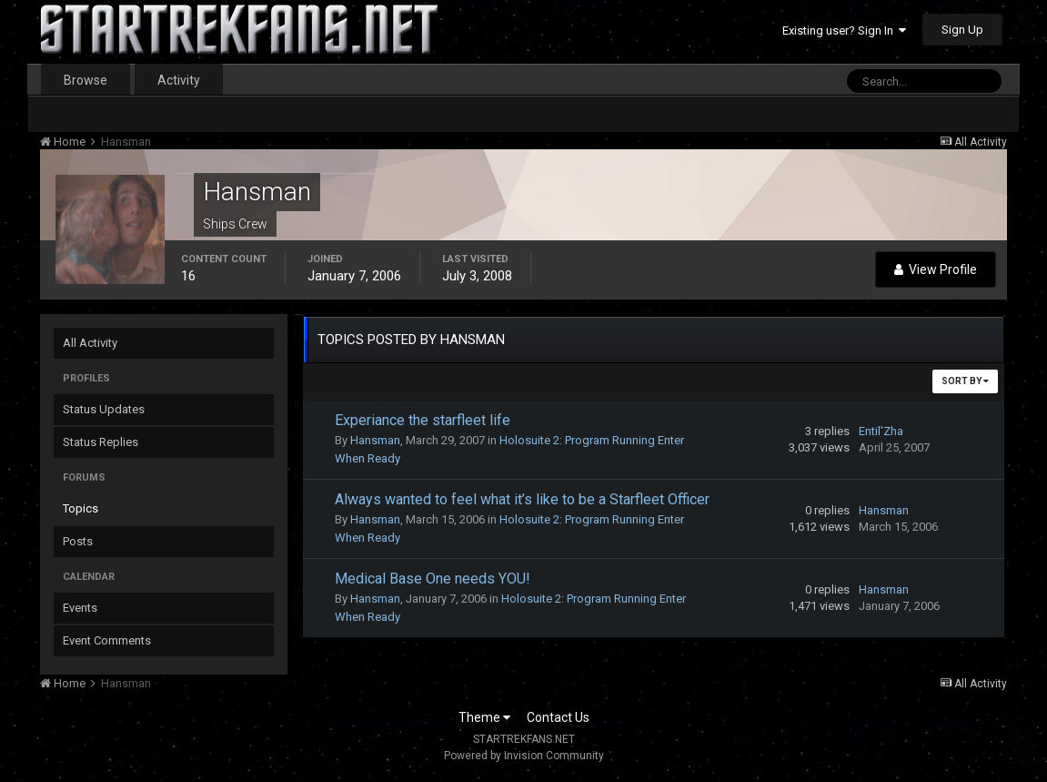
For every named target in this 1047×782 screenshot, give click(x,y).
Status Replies (100, 442)
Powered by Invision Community (524, 755)
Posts (78, 541)
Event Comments (107, 640)
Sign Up (962, 29)
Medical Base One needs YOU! (432, 578)
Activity (178, 80)
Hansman (375, 440)
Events (80, 607)
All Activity (90, 343)
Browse (85, 80)
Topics (80, 508)
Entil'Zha (881, 431)
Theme (484, 717)
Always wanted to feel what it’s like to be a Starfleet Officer (522, 499)
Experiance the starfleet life (422, 420)
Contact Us (558, 717)
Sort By (965, 381)
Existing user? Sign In (844, 30)
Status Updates (104, 409)
